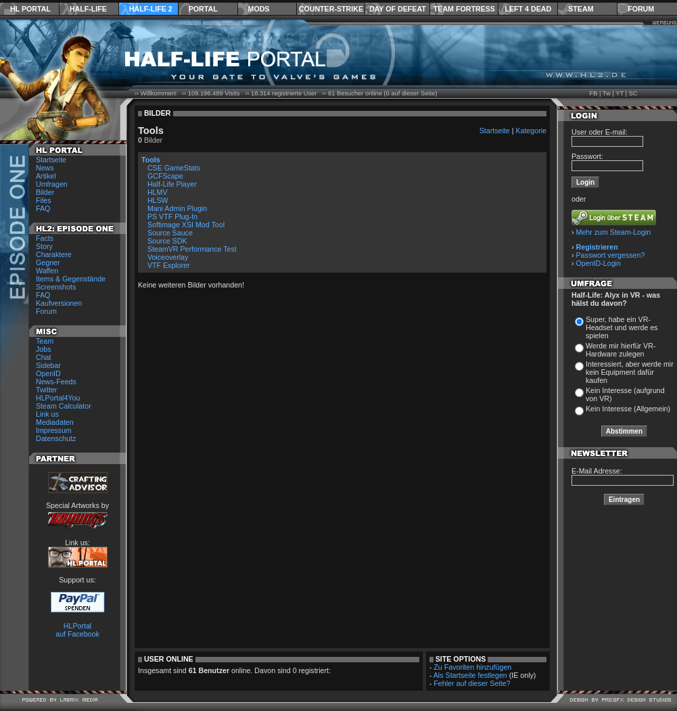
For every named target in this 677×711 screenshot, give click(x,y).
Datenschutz (56, 438)
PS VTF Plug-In (172, 216)
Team (44, 341)
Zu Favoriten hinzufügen (472, 667)
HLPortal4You (58, 398)
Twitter (46, 390)
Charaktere (54, 254)
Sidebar (48, 365)
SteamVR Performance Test (192, 249)
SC (633, 93)
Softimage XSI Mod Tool (186, 225)
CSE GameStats (173, 168)
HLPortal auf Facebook (77, 630)
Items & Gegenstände (71, 279)
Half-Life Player (172, 184)
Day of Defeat (397, 9)
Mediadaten (55, 422)
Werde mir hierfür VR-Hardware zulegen (620, 350)
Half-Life (88, 9)
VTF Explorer (168, 265)
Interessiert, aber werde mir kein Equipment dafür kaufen (630, 372)
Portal (203, 9)
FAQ (43, 208)
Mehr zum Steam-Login (613, 232)
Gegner (48, 262)
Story (44, 246)
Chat (43, 357)
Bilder (45, 192)
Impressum (54, 430)
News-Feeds (56, 381)
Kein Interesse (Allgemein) (628, 409)
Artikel (46, 176)
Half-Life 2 (150, 9)
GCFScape (165, 176)
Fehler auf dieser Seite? (472, 683)
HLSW (157, 200)
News (45, 168)
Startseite (51, 160)
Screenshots (56, 287)
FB (593, 93)
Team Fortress (464, 9)
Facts (44, 238)
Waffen (47, 271)
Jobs (43, 349)
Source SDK (167, 241)
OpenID (48, 373)
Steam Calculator (63, 406)
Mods (259, 9)
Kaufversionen (59, 303)
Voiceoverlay (167, 257)
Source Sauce (170, 233)
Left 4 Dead (528, 9)
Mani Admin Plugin (177, 208)
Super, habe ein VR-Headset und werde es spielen (622, 327)
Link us (47, 414)
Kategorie (530, 131)
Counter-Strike (331, 9)
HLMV (157, 192)
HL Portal (30, 9)
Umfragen (52, 184)
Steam (580, 9)
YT (619, 93)
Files (43, 200)
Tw (607, 93)
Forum (641, 9)
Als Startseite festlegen (470, 675)
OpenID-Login (598, 263)
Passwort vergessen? (610, 255)
